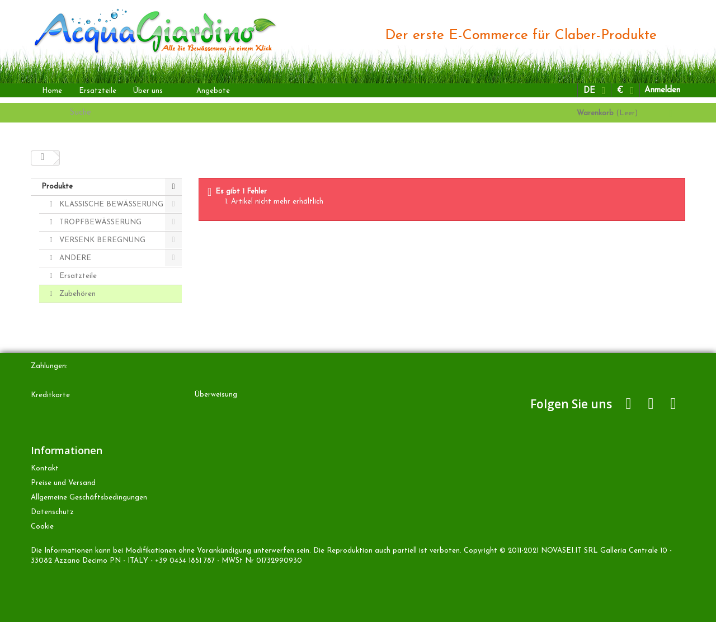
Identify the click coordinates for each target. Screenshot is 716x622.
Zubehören (76, 294)
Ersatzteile (97, 91)
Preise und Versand (63, 483)
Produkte (57, 186)
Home (52, 91)
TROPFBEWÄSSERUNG (99, 222)
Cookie (42, 526)
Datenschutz (52, 512)
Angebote (213, 91)
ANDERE (74, 258)
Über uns (148, 91)
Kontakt (45, 468)
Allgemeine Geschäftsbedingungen (89, 497)
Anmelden (662, 90)
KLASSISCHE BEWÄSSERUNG (110, 204)
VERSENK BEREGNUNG (101, 240)
